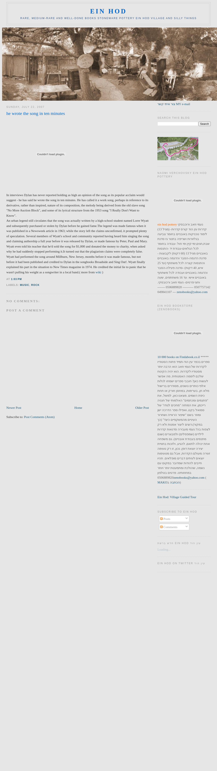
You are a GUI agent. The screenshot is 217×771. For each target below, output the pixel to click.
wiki (98, 272)
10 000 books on (168, 357)
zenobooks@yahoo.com (192, 292)
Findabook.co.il (190, 357)
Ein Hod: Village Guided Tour (176, 497)
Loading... (164, 549)
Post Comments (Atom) (39, 417)
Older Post (142, 407)
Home (78, 407)
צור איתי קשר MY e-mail (173, 104)
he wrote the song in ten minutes (35, 113)
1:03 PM (16, 279)
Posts (165, 519)
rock (35, 285)
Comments (168, 527)
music (24, 285)
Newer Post (13, 407)
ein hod (108, 11)
